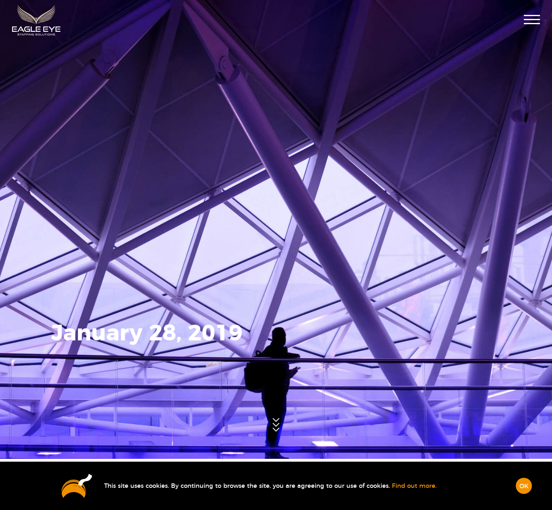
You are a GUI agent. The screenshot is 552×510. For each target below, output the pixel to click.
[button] (532, 20)
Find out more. (414, 486)
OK (524, 486)
